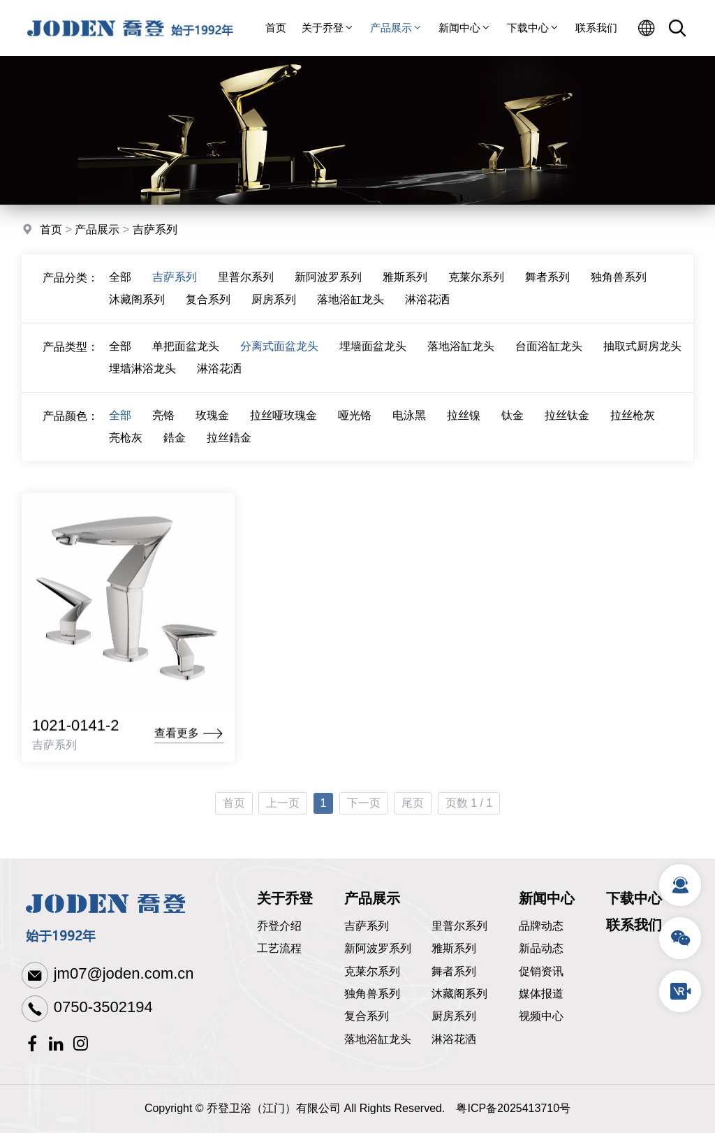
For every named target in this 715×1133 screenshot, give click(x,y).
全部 (120, 284)
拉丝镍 (463, 422)
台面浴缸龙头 (548, 353)
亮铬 (163, 422)
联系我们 (596, 27)
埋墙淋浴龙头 (142, 375)
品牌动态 (541, 926)
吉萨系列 (155, 231)
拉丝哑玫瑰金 (283, 422)
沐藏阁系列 (137, 306)
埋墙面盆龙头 (372, 353)
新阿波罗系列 (328, 284)
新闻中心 (465, 27)
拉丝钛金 (567, 422)
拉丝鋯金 (229, 445)
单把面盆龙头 (185, 353)
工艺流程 (279, 948)
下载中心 (533, 27)
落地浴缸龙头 (350, 306)
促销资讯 (541, 971)
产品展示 (396, 27)
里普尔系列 (246, 284)
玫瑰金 (212, 422)
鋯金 (174, 445)
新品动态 (541, 948)
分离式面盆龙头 (279, 353)
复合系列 (208, 306)
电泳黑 (409, 422)
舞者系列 (547, 284)
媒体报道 (541, 994)
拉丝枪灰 (632, 422)
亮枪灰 (125, 445)
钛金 (512, 422)
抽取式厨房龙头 (642, 353)
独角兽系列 (619, 284)
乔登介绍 (279, 926)
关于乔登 (328, 27)
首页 (275, 27)
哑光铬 (354, 422)
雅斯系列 (405, 284)
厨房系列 (273, 306)
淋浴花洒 (427, 306)
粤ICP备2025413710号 (513, 1108)
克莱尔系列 (476, 284)
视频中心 (541, 1016)
